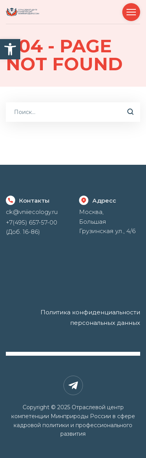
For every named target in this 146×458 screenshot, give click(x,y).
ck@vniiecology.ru (32, 212)
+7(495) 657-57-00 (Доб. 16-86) (31, 227)
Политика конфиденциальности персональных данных (90, 317)
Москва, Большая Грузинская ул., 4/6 (107, 221)
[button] (10, 49)
